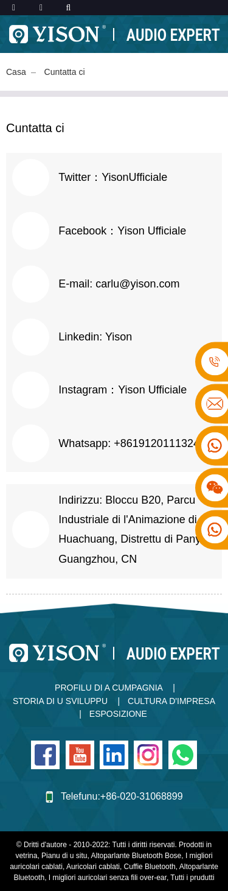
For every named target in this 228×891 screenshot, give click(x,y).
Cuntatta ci (64, 72)
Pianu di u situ (64, 855)
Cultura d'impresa (171, 701)
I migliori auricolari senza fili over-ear (108, 877)
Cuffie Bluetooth (150, 866)
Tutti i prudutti (192, 877)
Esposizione (118, 714)
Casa (16, 72)
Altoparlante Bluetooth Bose (136, 855)
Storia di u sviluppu (60, 701)
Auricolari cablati (93, 866)
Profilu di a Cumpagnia (109, 687)
